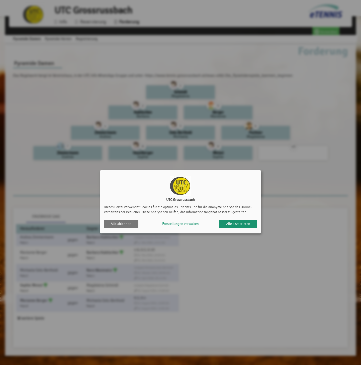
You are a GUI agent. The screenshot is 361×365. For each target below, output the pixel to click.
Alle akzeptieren (238, 224)
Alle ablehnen (121, 224)
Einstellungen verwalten (180, 224)
